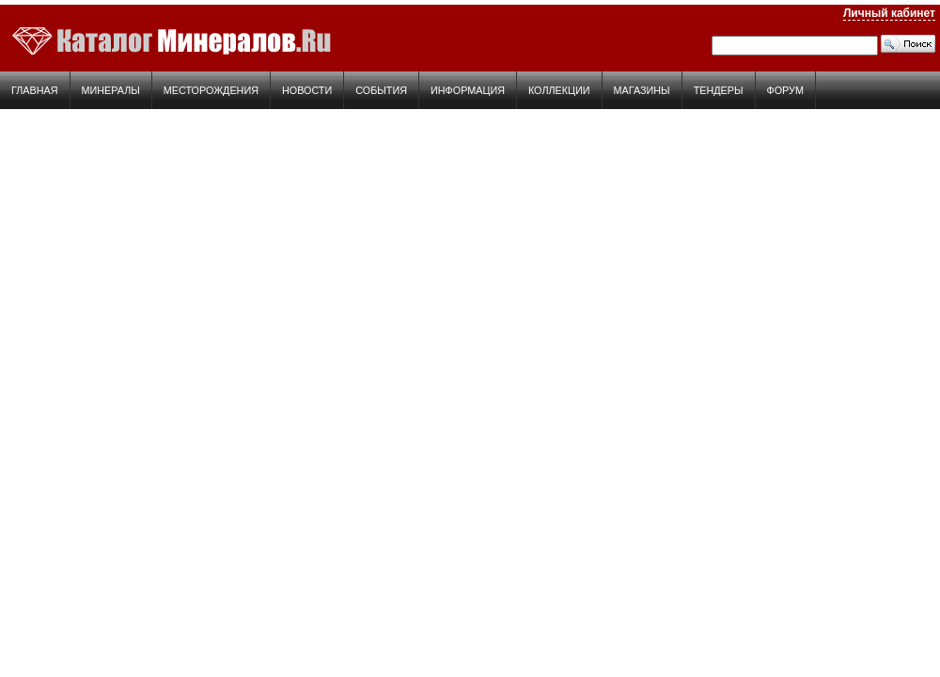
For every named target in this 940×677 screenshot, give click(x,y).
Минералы (111, 90)
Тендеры (719, 90)
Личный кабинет (889, 13)
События (381, 90)
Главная (34, 90)
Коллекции (559, 90)
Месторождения (211, 90)
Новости (307, 90)
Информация (468, 90)
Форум (785, 90)
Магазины (642, 90)
